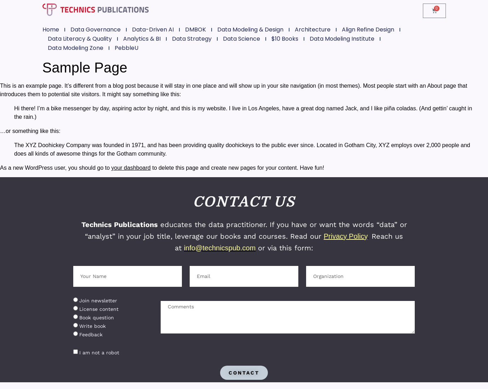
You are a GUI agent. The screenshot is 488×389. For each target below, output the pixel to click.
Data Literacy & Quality (80, 39)
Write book (92, 326)
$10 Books (284, 39)
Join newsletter (98, 300)
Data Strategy (192, 39)
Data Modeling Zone (75, 48)
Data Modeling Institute (342, 39)
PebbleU (126, 48)
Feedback (91, 334)
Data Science (241, 39)
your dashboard (131, 168)
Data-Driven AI (153, 29)
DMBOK (195, 29)
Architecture (313, 29)
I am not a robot (99, 352)
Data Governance (95, 29)
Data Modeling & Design (250, 29)
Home (50, 29)
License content (99, 309)
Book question (96, 317)
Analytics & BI (142, 39)
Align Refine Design (368, 29)
